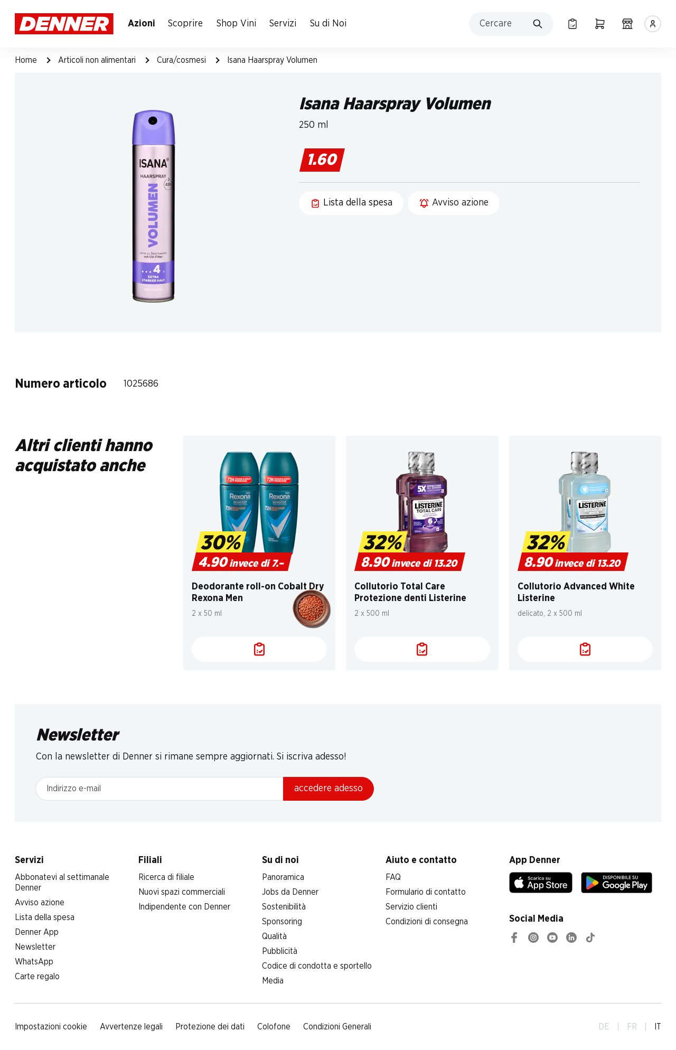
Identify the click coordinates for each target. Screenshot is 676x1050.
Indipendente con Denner (184, 907)
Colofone (273, 1027)
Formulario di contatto (426, 892)
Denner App (37, 932)
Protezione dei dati (210, 1027)
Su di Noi (328, 24)
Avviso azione (39, 902)
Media (273, 981)
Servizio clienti (411, 907)
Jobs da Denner (290, 892)
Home (26, 60)
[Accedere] (652, 23)
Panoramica (283, 877)
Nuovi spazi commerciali (181, 892)
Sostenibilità (284, 907)
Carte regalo (37, 976)
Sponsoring (282, 921)
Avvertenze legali (131, 1027)
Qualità (274, 936)
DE (603, 1027)
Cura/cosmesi (181, 60)
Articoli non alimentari (97, 60)
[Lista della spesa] (572, 23)
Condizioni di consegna (427, 921)
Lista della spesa (44, 917)
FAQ (393, 877)
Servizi (282, 24)
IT (657, 1027)
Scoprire (185, 24)
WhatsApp (34, 962)
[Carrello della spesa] (600, 23)
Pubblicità (279, 951)
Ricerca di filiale (166, 877)
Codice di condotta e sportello (317, 966)
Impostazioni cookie (51, 1027)
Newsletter (35, 947)
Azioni (141, 24)
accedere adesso (328, 788)
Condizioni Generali (337, 1027)
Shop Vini (236, 24)
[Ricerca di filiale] (627, 23)
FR (632, 1027)
